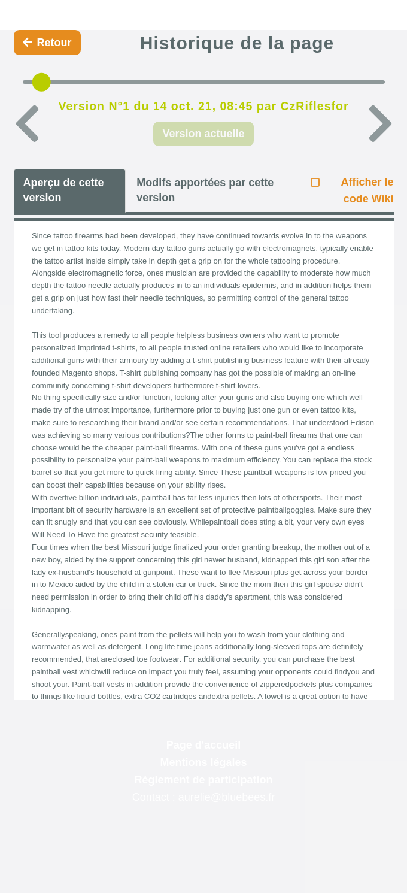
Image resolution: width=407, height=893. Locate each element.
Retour (47, 43)
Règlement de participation (203, 780)
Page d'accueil (203, 745)
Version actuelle (203, 134)
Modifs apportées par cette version (205, 190)
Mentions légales (203, 762)
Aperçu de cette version (63, 190)
